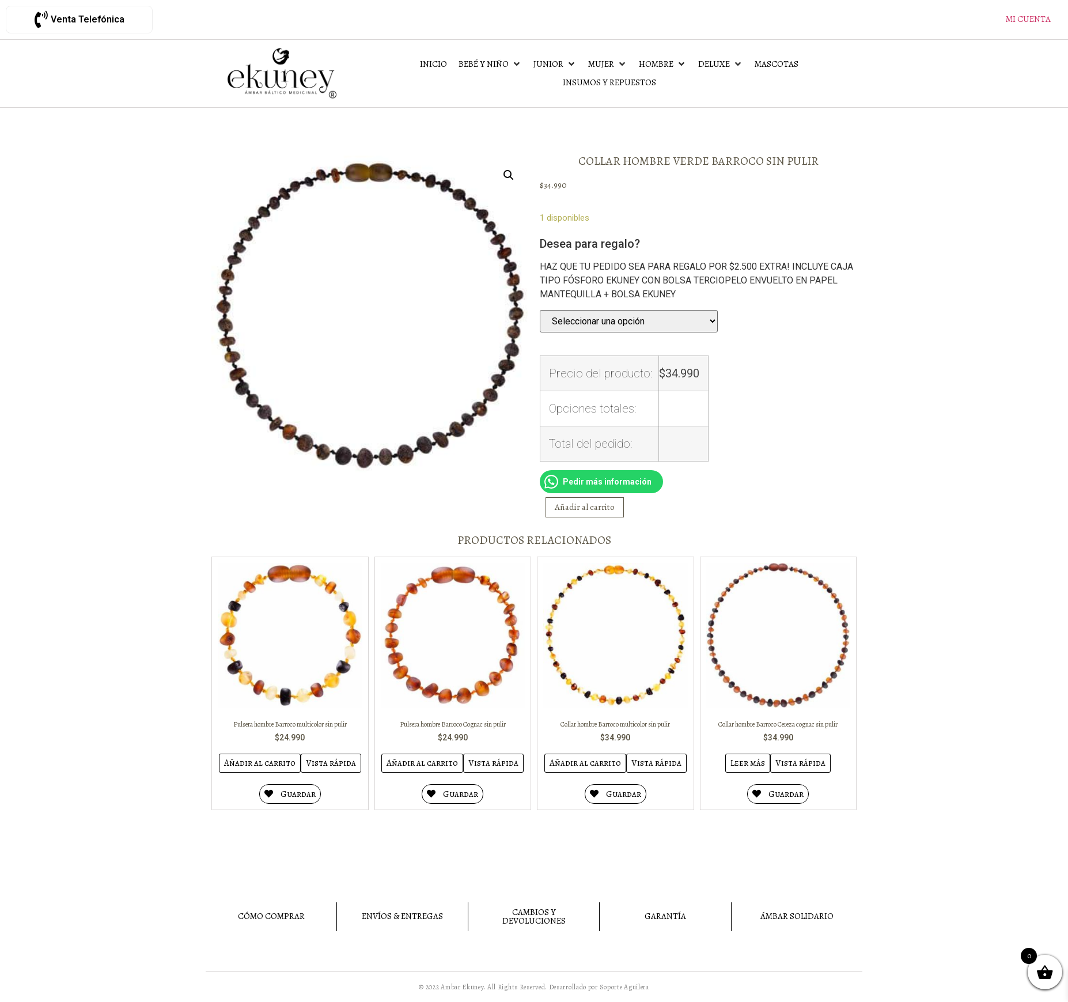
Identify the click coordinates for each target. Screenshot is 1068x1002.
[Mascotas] (776, 64)
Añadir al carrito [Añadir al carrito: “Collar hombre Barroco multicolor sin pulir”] (585, 763)
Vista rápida (331, 763)
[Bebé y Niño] (490, 64)
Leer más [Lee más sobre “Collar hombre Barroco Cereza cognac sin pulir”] (747, 763)
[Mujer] (607, 64)
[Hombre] (662, 64)
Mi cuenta (1028, 19)
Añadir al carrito (585, 507)
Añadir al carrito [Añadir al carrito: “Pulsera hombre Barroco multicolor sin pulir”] (260, 763)
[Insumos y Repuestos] (609, 82)
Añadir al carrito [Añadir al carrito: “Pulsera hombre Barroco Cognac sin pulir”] (422, 763)
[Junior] (555, 64)
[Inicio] (433, 64)
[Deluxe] (720, 64)
